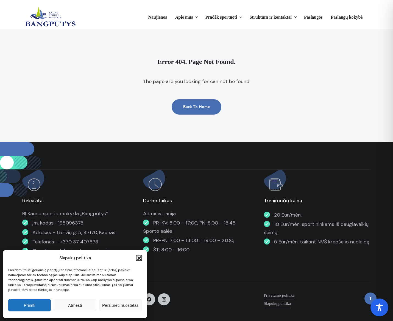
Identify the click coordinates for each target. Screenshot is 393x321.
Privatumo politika (279, 295)
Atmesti (75, 305)
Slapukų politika (277, 303)
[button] (139, 258)
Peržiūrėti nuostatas (120, 305)
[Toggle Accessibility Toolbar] (379, 307)
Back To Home (196, 106)
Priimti (29, 305)
